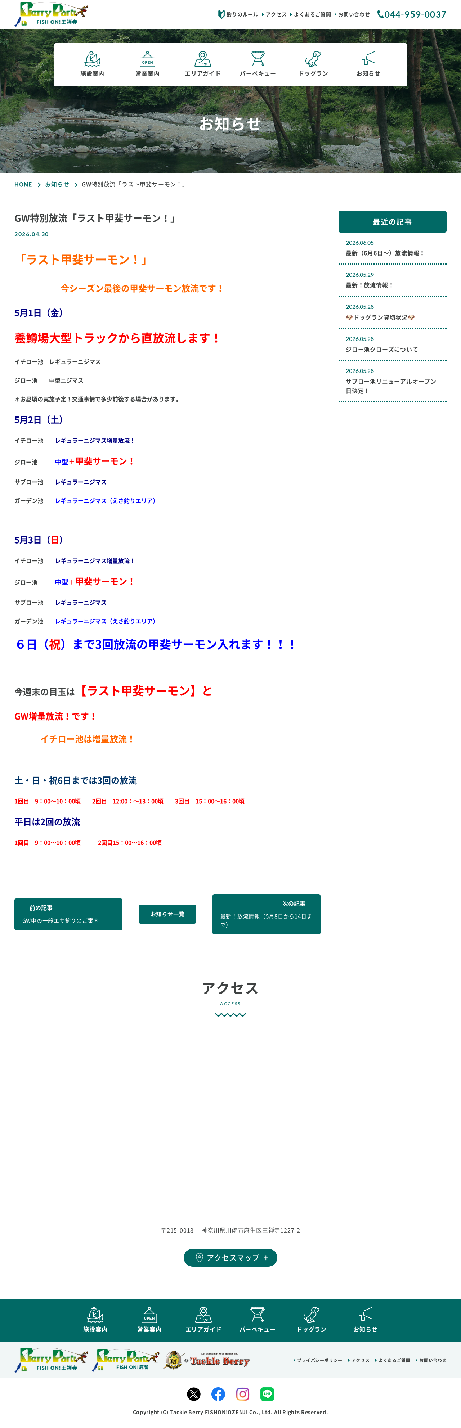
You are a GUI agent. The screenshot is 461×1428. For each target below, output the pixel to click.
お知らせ (57, 184)
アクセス (276, 14)
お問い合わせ (354, 14)
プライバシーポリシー (320, 1364)
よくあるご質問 (312, 14)
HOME (23, 184)
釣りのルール (242, 14)
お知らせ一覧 (167, 914)
